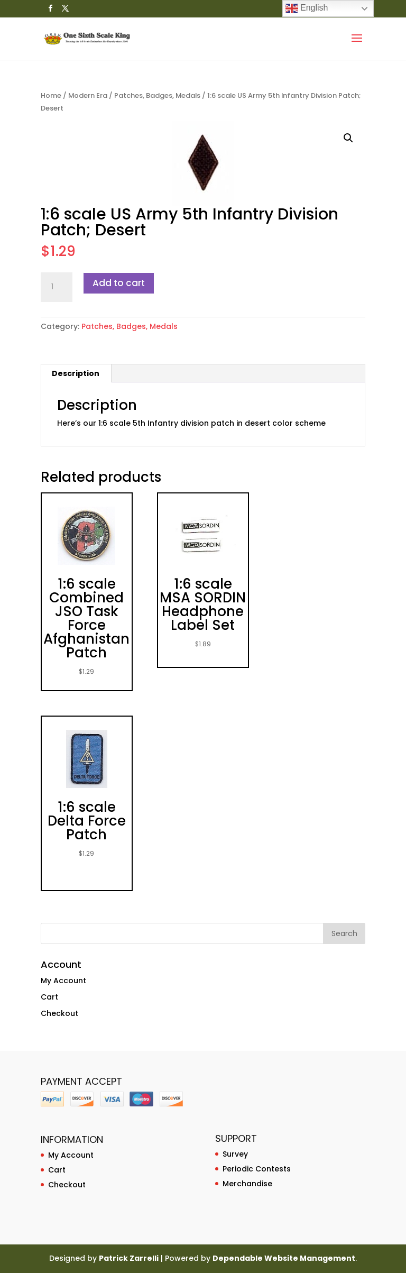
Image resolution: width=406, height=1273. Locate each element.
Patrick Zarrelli (129, 1258)
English (306, 8)
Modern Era (87, 95)
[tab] (76, 373)
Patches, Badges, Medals (157, 95)
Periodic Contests (257, 1169)
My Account (63, 980)
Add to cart (119, 283)
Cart (49, 997)
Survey (235, 1154)
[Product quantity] (56, 287)
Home (51, 95)
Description (75, 373)
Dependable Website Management (284, 1258)
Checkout (59, 1013)
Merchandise (247, 1183)
